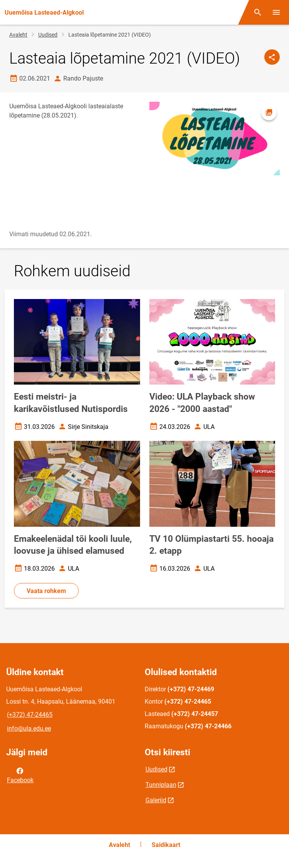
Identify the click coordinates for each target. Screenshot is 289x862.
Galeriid (155, 800)
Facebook (20, 775)
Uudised (47, 35)
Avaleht (18, 35)
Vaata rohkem (46, 591)
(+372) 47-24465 (29, 714)
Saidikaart (166, 845)
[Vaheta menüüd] (276, 12)
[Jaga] (272, 57)
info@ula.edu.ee (29, 728)
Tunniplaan (160, 784)
